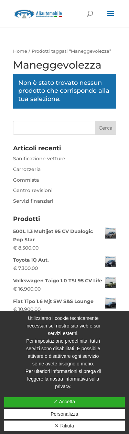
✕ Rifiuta (64, 425)
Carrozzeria (27, 169)
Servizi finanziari (33, 201)
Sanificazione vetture (39, 158)
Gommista (26, 180)
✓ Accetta (64, 401)
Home (20, 51)
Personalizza (64, 414)
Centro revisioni (33, 190)
